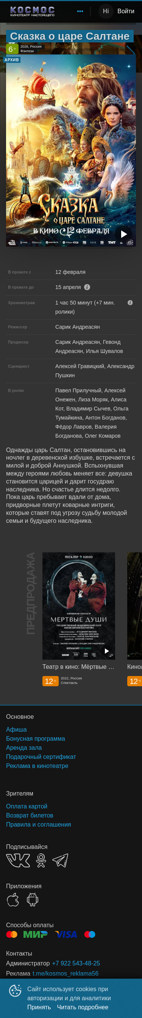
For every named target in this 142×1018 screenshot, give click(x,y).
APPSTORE (13, 899)
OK (41, 860)
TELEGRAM (60, 860)
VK (18, 860)
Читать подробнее (83, 1007)
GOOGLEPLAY (32, 899)
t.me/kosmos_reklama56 (65, 973)
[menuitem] (80, 11)
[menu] (75, 11)
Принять (39, 1007)
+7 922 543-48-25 (76, 963)
